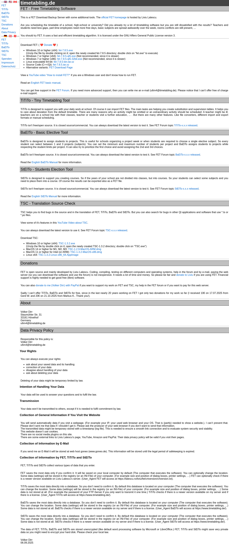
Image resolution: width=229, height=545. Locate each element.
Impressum (7, 62)
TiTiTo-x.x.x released (185, 125)
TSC (4, 20)
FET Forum (62, 90)
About (4, 28)
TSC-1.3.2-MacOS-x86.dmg (86, 252)
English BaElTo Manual (45, 162)
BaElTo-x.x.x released (187, 154)
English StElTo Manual (44, 196)
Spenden (6, 58)
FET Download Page (61, 67)
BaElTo (5, 13)
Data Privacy (8, 32)
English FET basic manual (45, 82)
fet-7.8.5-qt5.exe (66, 56)
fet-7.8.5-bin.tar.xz (64, 61)
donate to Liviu (184, 275)
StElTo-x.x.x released (187, 188)
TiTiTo (4, 9)
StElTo (5, 17)
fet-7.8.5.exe (66, 50)
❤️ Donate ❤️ (48, 45)
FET (3, 5)
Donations (7, 24)
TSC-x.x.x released (116, 230)
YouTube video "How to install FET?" (49, 75)
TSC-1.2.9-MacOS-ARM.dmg (84, 249)
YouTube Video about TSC (72, 222)
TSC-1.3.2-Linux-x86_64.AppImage (58, 254)
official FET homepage (114, 17)
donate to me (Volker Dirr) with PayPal (57, 285)
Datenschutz (8, 66)
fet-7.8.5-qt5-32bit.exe (69, 59)
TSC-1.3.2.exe (67, 243)
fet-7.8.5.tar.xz (61, 64)
